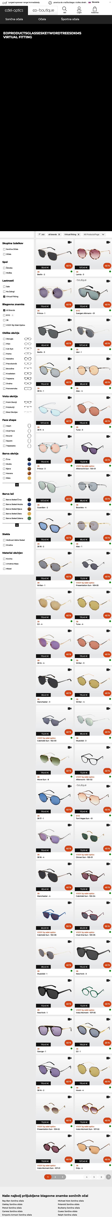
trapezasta (17, 274)
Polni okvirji (17, 231)
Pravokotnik (17, 192)
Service (42, 1134)
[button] (14, 10)
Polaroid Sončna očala (68, 1033)
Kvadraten (17, 202)
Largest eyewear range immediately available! (24, 3)
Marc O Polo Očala (11, 1064)
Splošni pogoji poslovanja (13, 1199)
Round (17, 264)
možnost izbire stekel (14, 369)
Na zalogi (8, 120)
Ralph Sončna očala (67, 1043)
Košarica (94, 13)
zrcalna (8, 374)
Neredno (17, 187)
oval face (17, 259)
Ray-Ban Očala (9, 1057)
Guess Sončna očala (67, 1040)
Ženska (7, 96)
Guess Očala (63, 1057)
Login (79, 13)
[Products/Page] (94, 63)
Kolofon (15, 1203)
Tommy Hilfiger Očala (67, 1068)
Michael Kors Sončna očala (71, 1029)
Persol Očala (63, 1061)
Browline (17, 197)
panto (17, 182)
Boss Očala (62, 1064)
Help (76, 1134)
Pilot (17, 172)
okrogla (17, 167)
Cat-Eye (17, 177)
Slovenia (95, 2)
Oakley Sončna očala (12, 1033)
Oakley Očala (8, 1061)
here (76, 1105)
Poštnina (42, 1142)
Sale (6, 115)
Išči (64, 13)
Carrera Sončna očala (12, 1040)
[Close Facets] (17, 63)
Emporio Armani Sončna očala (17, 1043)
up (108, 1199)
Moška (7, 101)
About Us (6, 1134)
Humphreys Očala (11, 1068)
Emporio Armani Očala (13, 1071)
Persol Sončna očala (12, 1036)
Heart (17, 254)
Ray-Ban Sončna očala (13, 1029)
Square (17, 269)
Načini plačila (44, 1139)
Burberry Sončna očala (69, 1036)
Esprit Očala (62, 1071)
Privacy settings (9, 1139)
